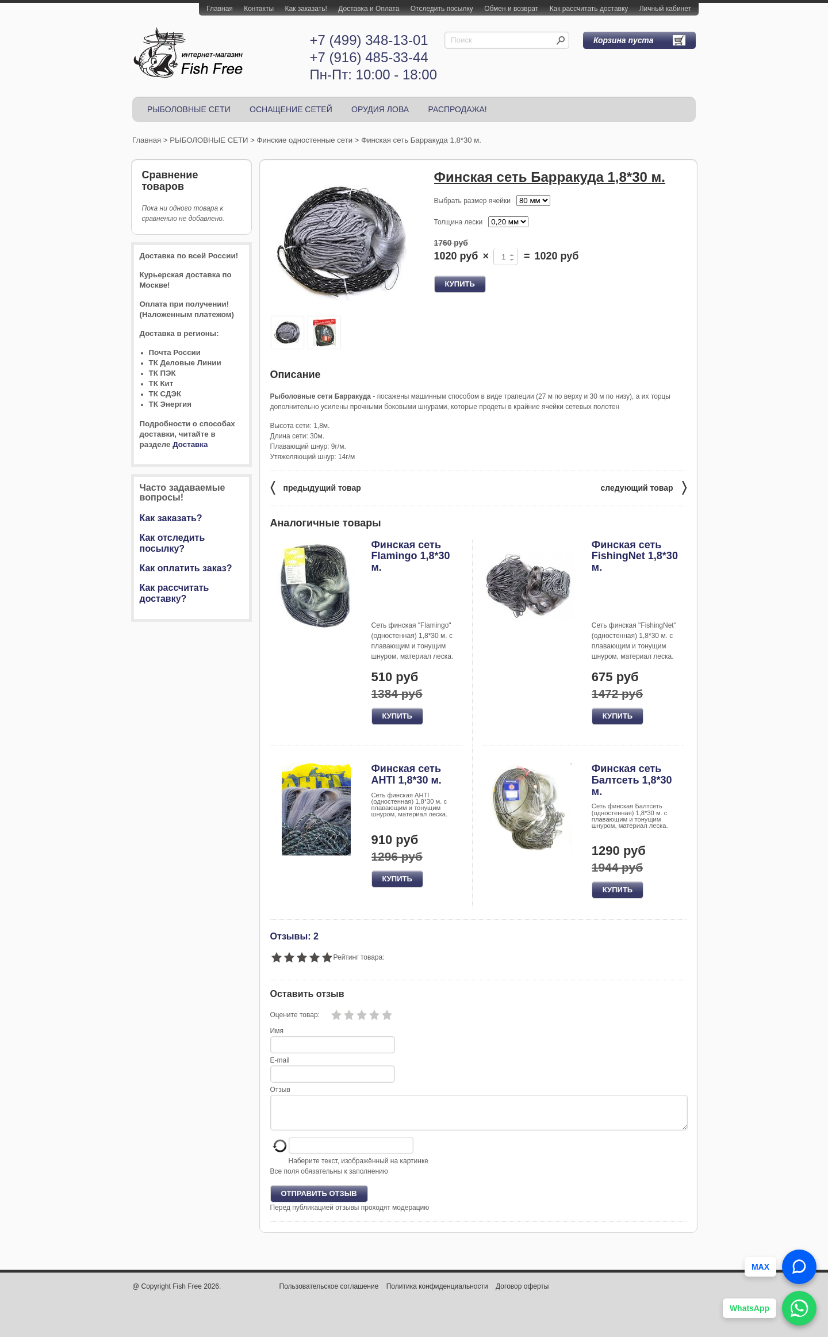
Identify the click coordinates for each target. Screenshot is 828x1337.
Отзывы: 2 (294, 936)
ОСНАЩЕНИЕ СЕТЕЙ (291, 109)
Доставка (190, 444)
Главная (219, 9)
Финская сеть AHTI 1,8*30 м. (406, 774)
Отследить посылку (442, 9)
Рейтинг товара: (359, 957)
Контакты (259, 9)
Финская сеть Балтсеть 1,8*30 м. (632, 780)
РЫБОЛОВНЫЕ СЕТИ (189, 109)
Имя (276, 1031)
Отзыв (280, 1090)
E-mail (280, 1060)
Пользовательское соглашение (329, 1293)
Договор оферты (522, 1293)
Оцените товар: (295, 1015)
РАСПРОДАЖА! (457, 109)
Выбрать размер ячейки (472, 201)
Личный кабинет (665, 9)
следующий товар (644, 487)
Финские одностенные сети (305, 140)
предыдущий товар (315, 487)
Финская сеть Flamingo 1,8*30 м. (410, 556)
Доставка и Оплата (368, 9)
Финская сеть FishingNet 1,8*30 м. (635, 556)
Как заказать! (306, 9)
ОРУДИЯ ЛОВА (380, 109)
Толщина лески (458, 222)
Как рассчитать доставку (589, 9)
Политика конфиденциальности (437, 1293)
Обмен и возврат (511, 9)
